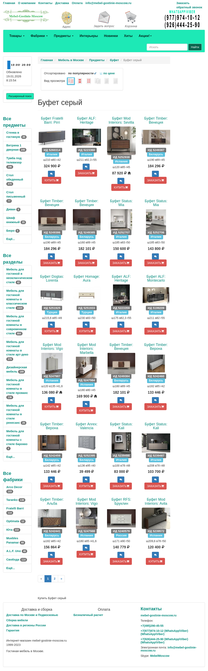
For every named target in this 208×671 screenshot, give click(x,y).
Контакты (45, 3)
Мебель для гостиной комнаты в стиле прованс (17, 388)
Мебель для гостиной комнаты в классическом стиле (16, 299)
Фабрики (39, 36)
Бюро (13, 230)
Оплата (77, 3)
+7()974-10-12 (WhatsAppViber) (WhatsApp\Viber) (164, 632)
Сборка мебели (17, 620)
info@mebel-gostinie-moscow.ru (108, 3)
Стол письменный (15, 196)
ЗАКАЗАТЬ (86, 173)
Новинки (111, 36)
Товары (17, 36)
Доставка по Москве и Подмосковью (32, 615)
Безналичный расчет (88, 615)
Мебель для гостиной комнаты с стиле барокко (16, 440)
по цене (107, 73)
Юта (13, 529)
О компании (27, 3)
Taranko (15, 499)
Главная (9, 3)
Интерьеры (89, 36)
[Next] (61, 578)
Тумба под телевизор (14, 162)
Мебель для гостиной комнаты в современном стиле (16, 325)
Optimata (16, 521)
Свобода (16, 559)
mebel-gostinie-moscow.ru (159, 615)
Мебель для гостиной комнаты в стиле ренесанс (16, 414)
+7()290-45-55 (152, 625)
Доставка (62, 3)
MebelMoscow (159, 655)
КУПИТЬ (51, 180)
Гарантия (12, 630)
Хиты (128, 36)
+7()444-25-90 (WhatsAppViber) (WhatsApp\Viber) (164, 641)
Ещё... (10, 239)
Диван (13, 209)
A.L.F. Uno (16, 551)
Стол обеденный (14, 179)
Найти (195, 47)
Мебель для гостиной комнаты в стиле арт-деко (17, 350)
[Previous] (41, 578)
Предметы (64, 36)
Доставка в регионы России (26, 625)
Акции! (145, 36)
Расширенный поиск (20, 96)
